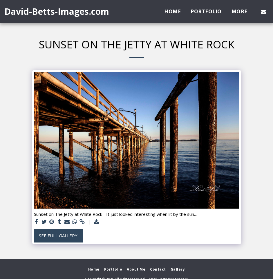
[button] (263, 11)
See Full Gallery (58, 235)
